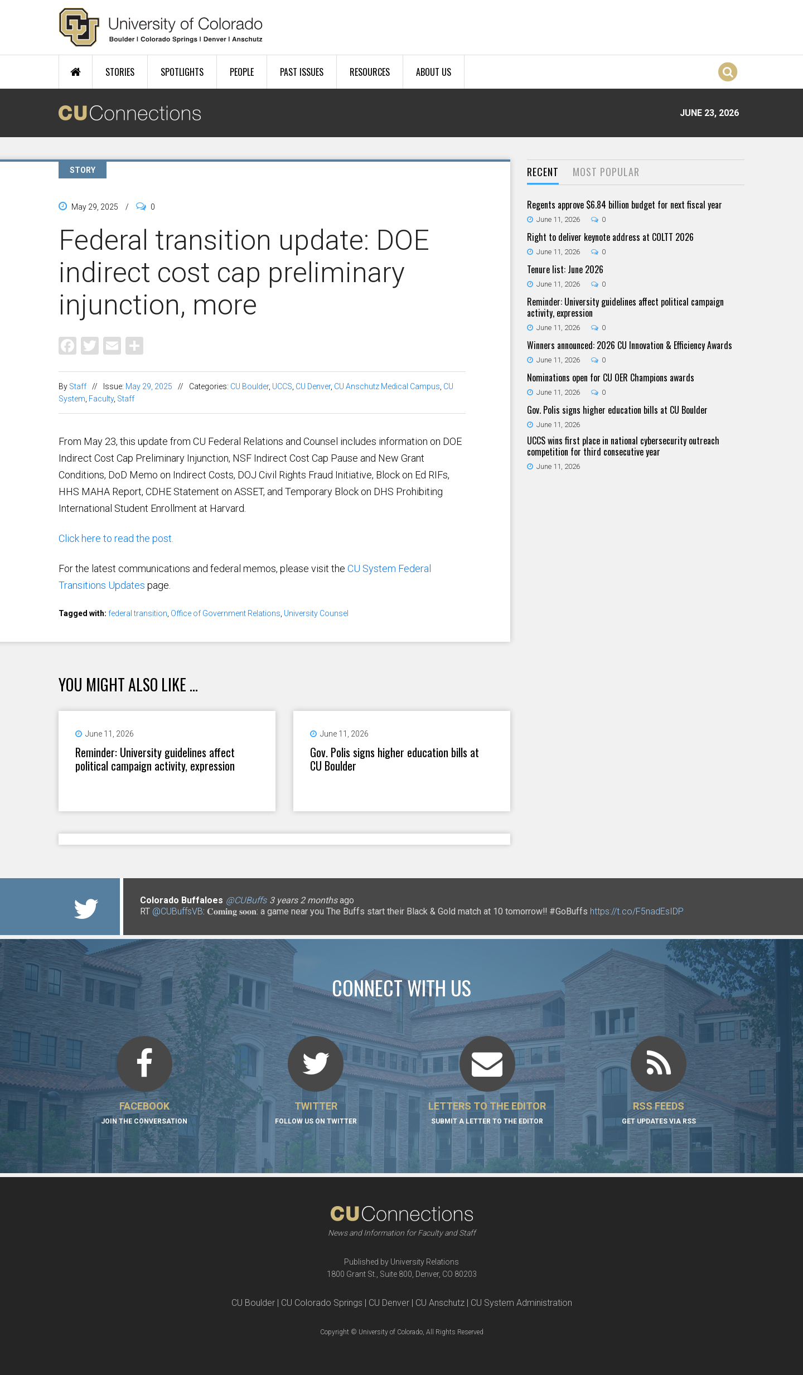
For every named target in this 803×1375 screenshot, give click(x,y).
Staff (77, 386)
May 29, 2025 (148, 386)
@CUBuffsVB (177, 911)
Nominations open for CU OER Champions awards (610, 377)
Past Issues (301, 72)
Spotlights (182, 72)
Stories (119, 72)
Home (75, 72)
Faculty (101, 398)
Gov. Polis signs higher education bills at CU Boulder (394, 759)
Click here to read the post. (116, 538)
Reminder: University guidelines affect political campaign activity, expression (155, 759)
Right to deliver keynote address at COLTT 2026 (610, 237)
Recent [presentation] (543, 171)
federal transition (137, 613)
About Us (433, 72)
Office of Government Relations (225, 613)
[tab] (543, 173)
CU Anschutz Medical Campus (387, 386)
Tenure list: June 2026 (565, 269)
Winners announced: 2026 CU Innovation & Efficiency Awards (629, 345)
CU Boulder (249, 386)
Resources (370, 72)
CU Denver (313, 386)
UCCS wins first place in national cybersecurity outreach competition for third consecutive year (623, 446)
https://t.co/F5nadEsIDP (637, 911)
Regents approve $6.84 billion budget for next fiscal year (624, 204)
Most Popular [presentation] (606, 171)
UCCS (282, 386)
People (242, 72)
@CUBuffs (246, 900)
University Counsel (316, 613)
